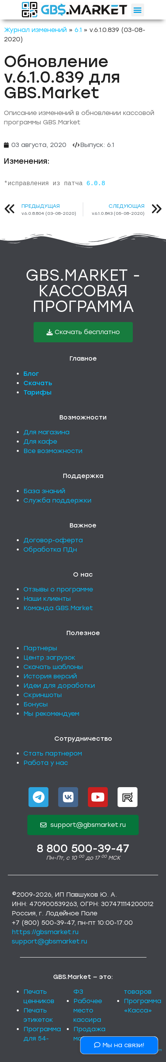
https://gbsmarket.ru (45, 932)
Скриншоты (42, 695)
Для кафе (40, 441)
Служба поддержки (57, 500)
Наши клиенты (47, 598)
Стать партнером (52, 753)
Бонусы (35, 704)
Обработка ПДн (50, 549)
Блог (31, 373)
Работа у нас (45, 762)
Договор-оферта (53, 540)
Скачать (37, 383)
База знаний (44, 491)
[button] (137, 10)
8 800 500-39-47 (83, 848)
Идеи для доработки (59, 685)
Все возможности (52, 451)
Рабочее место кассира (87, 1010)
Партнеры (40, 648)
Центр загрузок (49, 657)
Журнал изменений (35, 30)
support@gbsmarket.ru (49, 941)
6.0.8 (95, 183)
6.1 (78, 30)
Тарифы (37, 392)
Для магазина (46, 432)
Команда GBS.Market (58, 608)
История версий (50, 676)
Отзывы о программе (58, 589)
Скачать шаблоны (53, 667)
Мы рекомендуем (51, 713)
